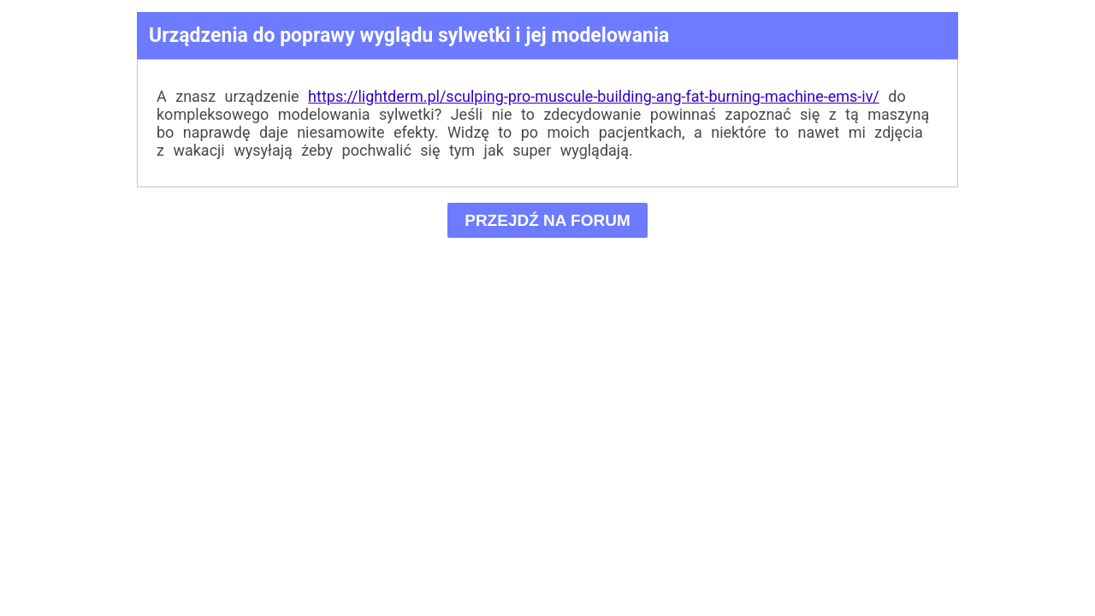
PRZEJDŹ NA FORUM (548, 220)
